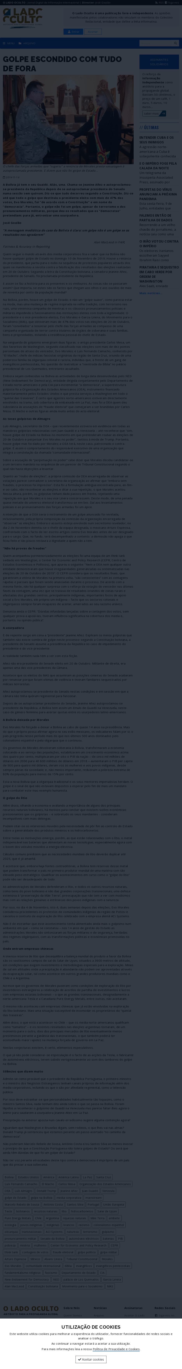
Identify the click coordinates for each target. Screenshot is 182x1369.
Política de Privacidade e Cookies (116, 1349)
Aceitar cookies (91, 1359)
